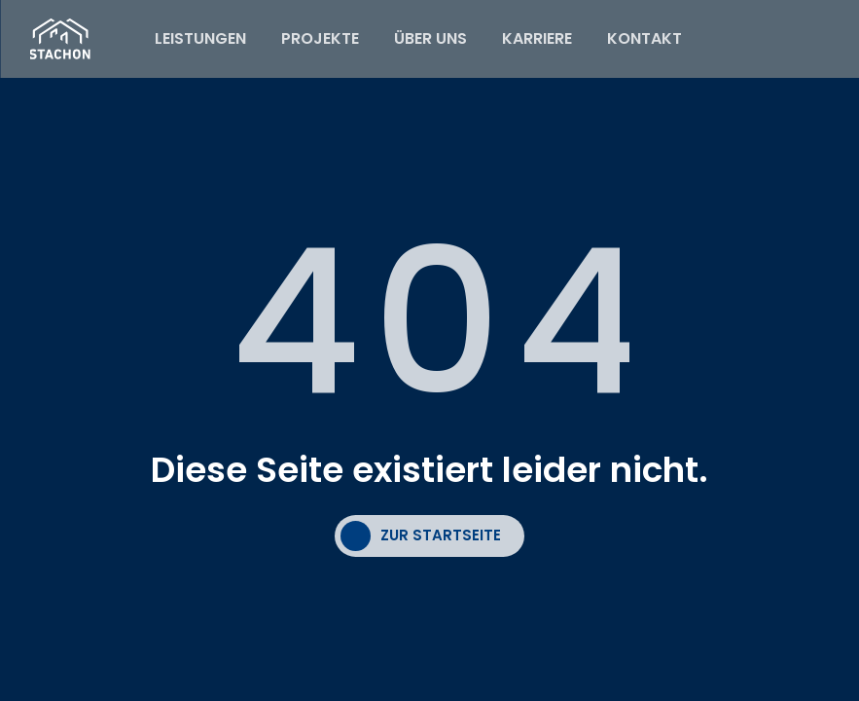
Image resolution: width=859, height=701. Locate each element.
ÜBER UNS (430, 38)
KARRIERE (537, 38)
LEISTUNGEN (200, 38)
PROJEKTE (320, 38)
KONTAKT (644, 38)
